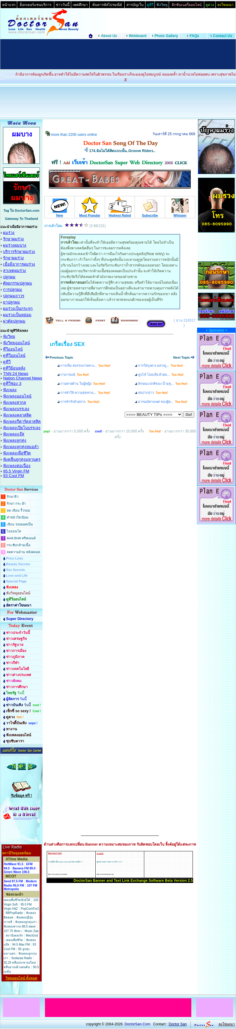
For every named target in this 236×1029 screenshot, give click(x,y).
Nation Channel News (22, 378)
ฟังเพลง (10, 390)
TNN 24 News (15, 373)
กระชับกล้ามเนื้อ (18, 545)
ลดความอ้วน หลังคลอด (23, 552)
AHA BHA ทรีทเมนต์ (21, 538)
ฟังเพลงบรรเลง (16, 409)
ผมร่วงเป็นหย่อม (17, 315)
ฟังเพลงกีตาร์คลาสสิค (22, 421)
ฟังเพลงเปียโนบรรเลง (21, 428)
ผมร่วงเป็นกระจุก (18, 308)
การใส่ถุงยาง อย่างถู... (160, 365)
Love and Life (16, 575)
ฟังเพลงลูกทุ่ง (14, 440)
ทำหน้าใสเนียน (17, 517)
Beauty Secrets (18, 564)
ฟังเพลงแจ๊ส (13, 434)
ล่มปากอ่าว (153, 392)
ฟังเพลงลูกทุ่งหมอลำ (21, 446)
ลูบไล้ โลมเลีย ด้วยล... (160, 374)
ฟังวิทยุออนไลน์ (16, 343)
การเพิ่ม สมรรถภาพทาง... (85, 365)
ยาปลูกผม (11, 302)
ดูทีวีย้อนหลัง (14, 368)
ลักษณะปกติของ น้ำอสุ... (162, 383)
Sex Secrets (15, 570)
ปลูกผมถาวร (13, 296)
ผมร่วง (8, 232)
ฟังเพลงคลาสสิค (17, 415)
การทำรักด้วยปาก (80, 402)
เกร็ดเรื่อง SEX (67, 344)
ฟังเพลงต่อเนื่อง (16, 465)
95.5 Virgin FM (16, 471)
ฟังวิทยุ (9, 336)
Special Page (16, 581)
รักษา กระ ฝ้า (16, 503)
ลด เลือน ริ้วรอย (18, 510)
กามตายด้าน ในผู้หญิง (82, 383)
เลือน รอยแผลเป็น (20, 524)
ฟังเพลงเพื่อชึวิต (17, 453)
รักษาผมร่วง (13, 239)
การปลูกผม (12, 289)
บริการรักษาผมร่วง (19, 251)
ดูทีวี (7, 362)
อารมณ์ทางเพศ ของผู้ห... (162, 402)
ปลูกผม (9, 277)
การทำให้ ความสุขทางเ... (85, 392)
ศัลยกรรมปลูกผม (17, 283)
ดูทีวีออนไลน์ (14, 355)
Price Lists (14, 558)
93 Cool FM (13, 475)
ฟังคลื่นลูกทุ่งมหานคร (21, 459)
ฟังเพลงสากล (14, 402)
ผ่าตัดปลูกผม (14, 321)
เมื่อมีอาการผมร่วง (19, 264)
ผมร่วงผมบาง (14, 245)
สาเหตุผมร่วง (14, 270)
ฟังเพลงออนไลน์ (17, 396)
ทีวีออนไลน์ (13, 349)
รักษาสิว (12, 496)
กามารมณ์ (74, 374)
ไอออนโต (14, 531)
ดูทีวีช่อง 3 (12, 383)
